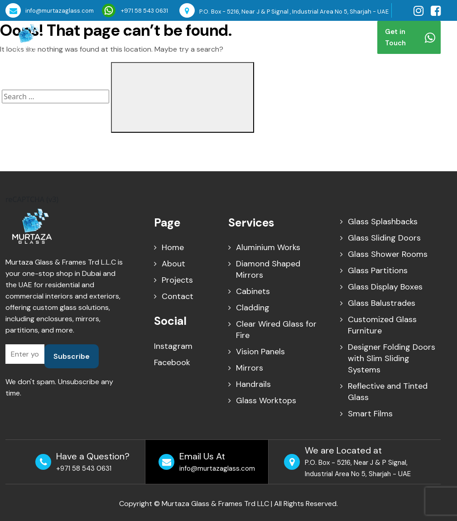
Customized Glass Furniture (382, 325)
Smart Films (370, 413)
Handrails (253, 384)
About (168, 37)
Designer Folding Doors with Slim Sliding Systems (391, 358)
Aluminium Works (268, 247)
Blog (281, 37)
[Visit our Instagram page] (418, 11)
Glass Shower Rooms (388, 254)
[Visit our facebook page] (436, 11)
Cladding (252, 307)
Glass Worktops (266, 400)
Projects (250, 37)
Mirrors (249, 367)
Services (204, 37)
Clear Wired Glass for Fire (276, 329)
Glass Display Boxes (385, 286)
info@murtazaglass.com (49, 10)
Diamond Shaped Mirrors (268, 269)
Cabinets (253, 291)
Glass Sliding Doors (384, 237)
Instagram (173, 346)
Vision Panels (260, 351)
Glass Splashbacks (383, 221)
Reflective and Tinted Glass (388, 392)
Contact (314, 37)
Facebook (172, 362)
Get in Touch (410, 37)
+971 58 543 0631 (135, 10)
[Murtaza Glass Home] (26, 37)
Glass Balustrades (381, 303)
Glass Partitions (378, 270)
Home (137, 37)
